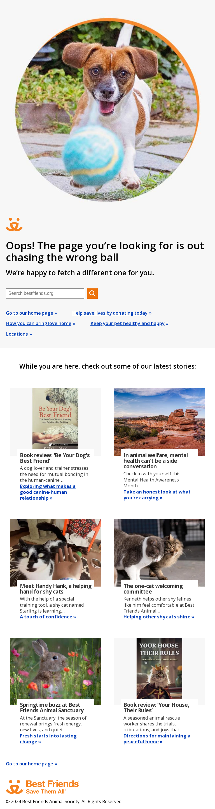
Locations (17, 334)
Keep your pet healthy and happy (127, 323)
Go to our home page (29, 313)
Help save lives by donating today (110, 313)
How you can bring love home (38, 323)
